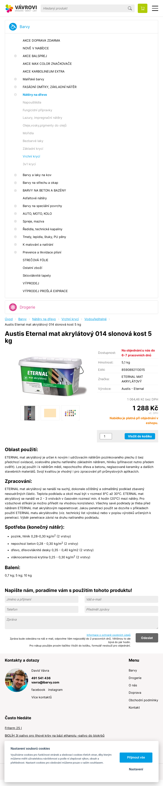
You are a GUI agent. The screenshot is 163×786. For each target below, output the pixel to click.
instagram (55, 690)
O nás (133, 685)
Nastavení (136, 769)
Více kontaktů (41, 697)
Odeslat (147, 638)
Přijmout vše (136, 757)
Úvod (9, 319)
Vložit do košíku (140, 436)
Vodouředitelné (95, 319)
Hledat (130, 8)
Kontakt (134, 707)
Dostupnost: (107, 353)
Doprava (135, 692)
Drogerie (27, 307)
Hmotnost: (105, 362)
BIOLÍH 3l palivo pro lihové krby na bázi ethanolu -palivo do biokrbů (54, 735)
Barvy (25, 26)
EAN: (101, 370)
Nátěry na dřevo (44, 319)
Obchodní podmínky (143, 700)
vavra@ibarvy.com (45, 682)
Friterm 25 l (13, 728)
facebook (38, 690)
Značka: (103, 379)
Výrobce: (104, 389)
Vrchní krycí (70, 319)
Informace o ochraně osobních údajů (109, 634)
